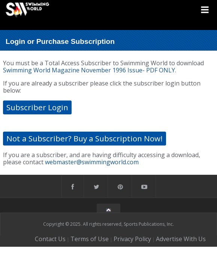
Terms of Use (89, 239)
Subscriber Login (37, 107)
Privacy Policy (132, 239)
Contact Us (50, 239)
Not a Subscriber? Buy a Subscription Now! (84, 138)
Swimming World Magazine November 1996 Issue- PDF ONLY (89, 70)
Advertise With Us (181, 239)
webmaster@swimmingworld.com (92, 162)
